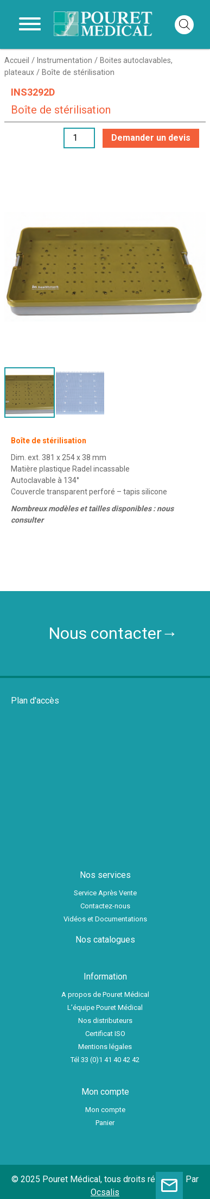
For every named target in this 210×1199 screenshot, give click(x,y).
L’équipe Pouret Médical (105, 1007)
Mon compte (105, 1110)
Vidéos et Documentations (105, 919)
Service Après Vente (105, 893)
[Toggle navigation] (30, 24)
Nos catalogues (105, 939)
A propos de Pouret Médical (105, 994)
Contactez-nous (105, 906)
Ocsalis (105, 1192)
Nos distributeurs (105, 1020)
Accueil (16, 60)
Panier (105, 1123)
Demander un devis (150, 138)
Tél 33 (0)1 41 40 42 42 (105, 1060)
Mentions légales (105, 1047)
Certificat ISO (105, 1033)
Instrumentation (64, 60)
